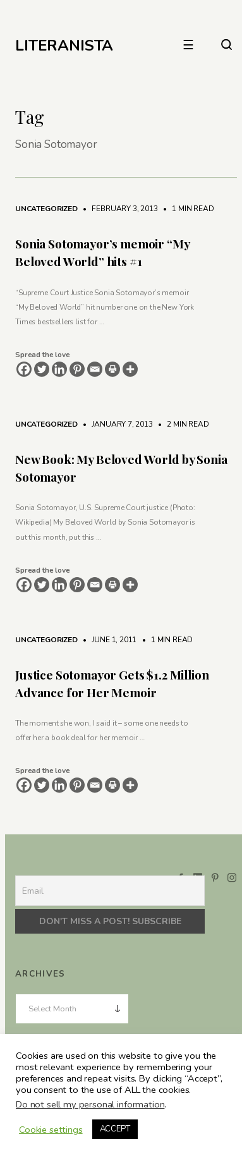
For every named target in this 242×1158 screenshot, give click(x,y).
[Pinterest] (77, 369)
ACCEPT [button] (115, 1129)
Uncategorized (46, 209)
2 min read (182, 424)
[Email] (94, 369)
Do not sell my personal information (90, 1104)
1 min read (186, 209)
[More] (130, 369)
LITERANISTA (64, 45)
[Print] (112, 369)
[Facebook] (24, 369)
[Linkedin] (59, 369)
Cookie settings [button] (51, 1129)
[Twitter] (41, 369)
